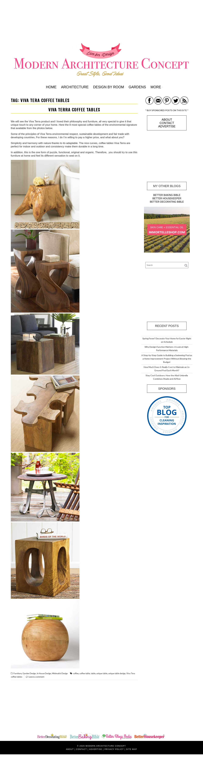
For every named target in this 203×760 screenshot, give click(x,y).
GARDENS (137, 87)
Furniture (18, 673)
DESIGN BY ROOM (108, 87)
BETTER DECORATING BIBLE (167, 201)
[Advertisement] (101, 21)
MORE (156, 87)
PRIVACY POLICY (114, 749)
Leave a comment (36, 677)
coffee (76, 673)
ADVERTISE (166, 126)
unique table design (117, 673)
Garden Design (29, 673)
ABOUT (167, 119)
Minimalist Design (60, 673)
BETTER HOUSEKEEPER (166, 198)
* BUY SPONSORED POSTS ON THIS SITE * (166, 110)
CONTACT (167, 123)
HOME (51, 87)
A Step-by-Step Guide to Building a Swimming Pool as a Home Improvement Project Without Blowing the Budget (166, 358)
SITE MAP (131, 749)
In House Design (44, 673)
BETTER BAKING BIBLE (166, 195)
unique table (101, 673)
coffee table (84, 673)
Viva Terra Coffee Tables (74, 109)
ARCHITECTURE (74, 87)
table (93, 673)
